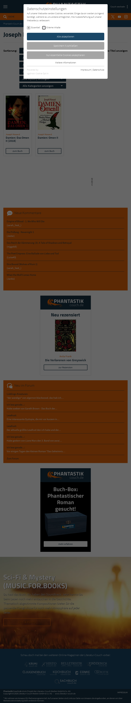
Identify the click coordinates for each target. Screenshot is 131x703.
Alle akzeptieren (65, 36)
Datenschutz (98, 69)
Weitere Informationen (65, 62)
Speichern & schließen (65, 45)
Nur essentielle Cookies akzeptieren (65, 55)
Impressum (86, 69)
